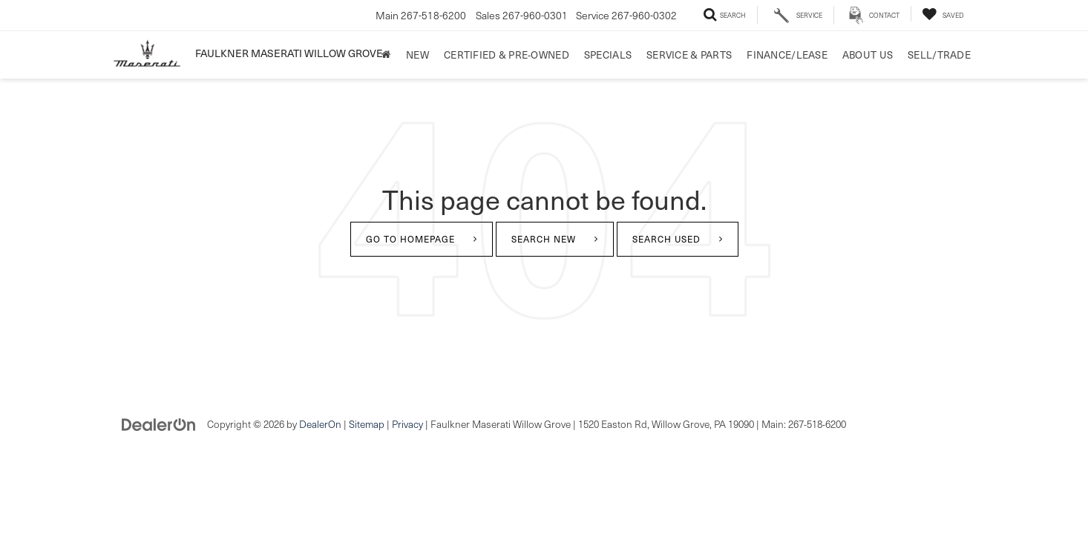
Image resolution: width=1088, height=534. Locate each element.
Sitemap (366, 424)
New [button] (417, 54)
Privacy (407, 424)
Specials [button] (608, 54)
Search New (543, 238)
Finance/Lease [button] (787, 54)
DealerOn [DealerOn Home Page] (320, 424)
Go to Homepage (410, 238)
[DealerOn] (159, 423)
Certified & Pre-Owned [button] (506, 54)
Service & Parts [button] (689, 54)
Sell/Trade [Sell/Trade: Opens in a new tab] (939, 54)
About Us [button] (867, 54)
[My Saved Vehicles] (942, 14)
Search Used (666, 238)
